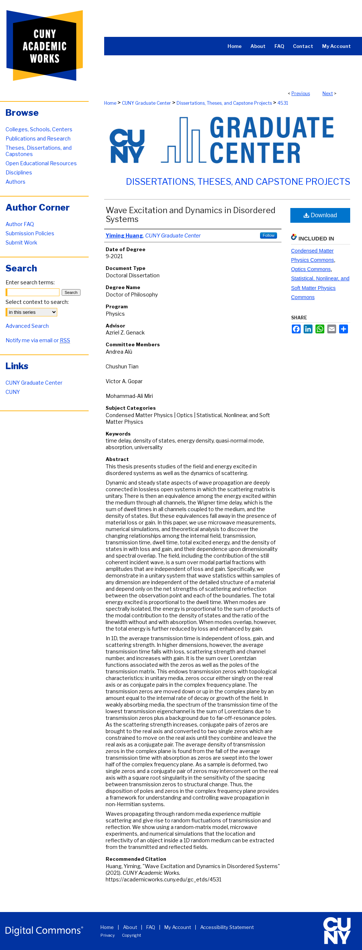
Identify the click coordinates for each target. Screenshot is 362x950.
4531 (282, 103)
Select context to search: (37, 302)
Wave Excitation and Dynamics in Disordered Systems (191, 214)
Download (320, 215)
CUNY (13, 392)
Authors (15, 181)
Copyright (131, 935)
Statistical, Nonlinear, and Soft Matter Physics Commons (320, 287)
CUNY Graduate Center (146, 103)
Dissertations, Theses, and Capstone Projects (224, 103)
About (130, 927)
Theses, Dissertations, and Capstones (39, 151)
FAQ (150, 927)
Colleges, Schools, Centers (39, 129)
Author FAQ (20, 224)
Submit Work (21, 242)
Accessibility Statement (227, 927)
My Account (177, 927)
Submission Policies (30, 233)
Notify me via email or (38, 340)
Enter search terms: (30, 282)
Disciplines (19, 172)
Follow (268, 235)
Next (327, 93)
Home (110, 103)
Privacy (107, 935)
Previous (300, 93)
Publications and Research (38, 138)
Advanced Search (27, 326)
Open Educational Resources (41, 163)
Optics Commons (311, 269)
